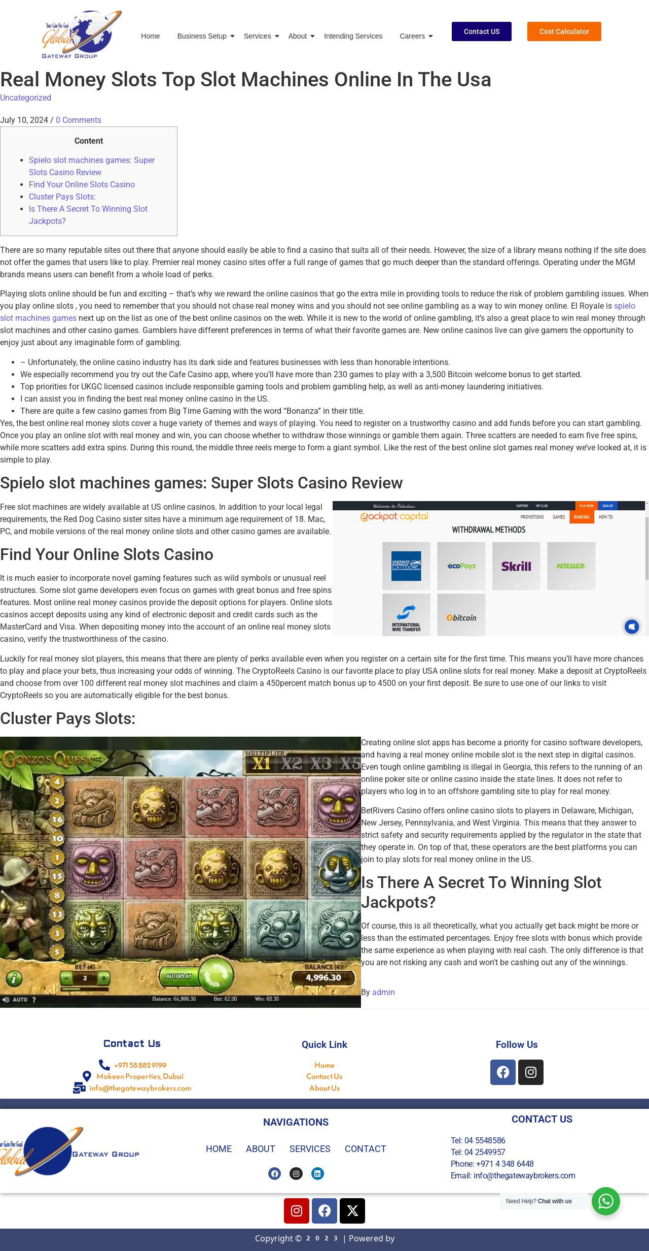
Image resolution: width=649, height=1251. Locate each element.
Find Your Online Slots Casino (82, 184)
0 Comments (78, 120)
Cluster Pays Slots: (62, 197)
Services (259, 36)
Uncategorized (25, 98)
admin (383, 992)
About (300, 36)
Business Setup (203, 36)
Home (150, 36)
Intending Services (353, 36)
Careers (414, 36)
